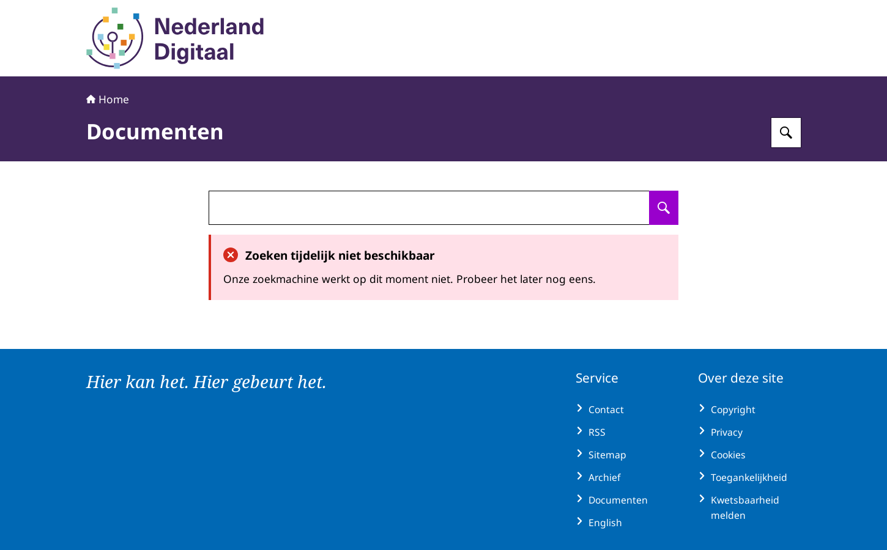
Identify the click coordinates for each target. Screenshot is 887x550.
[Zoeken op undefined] (663, 208)
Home (107, 99)
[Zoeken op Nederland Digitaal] (786, 132)
